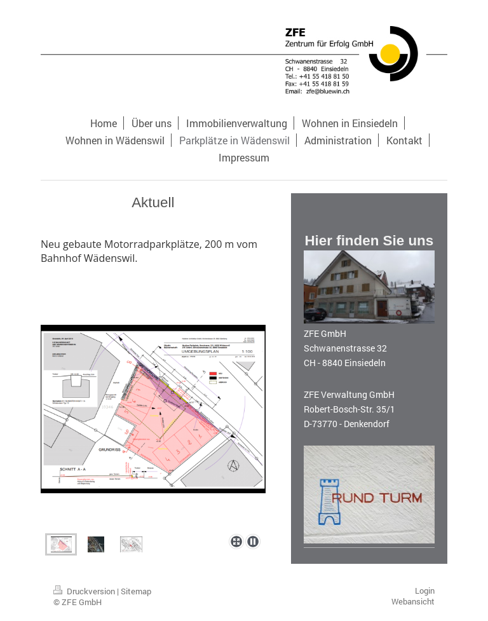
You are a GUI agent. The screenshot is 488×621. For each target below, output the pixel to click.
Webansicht (413, 601)
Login (425, 590)
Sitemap (136, 591)
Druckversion (85, 591)
